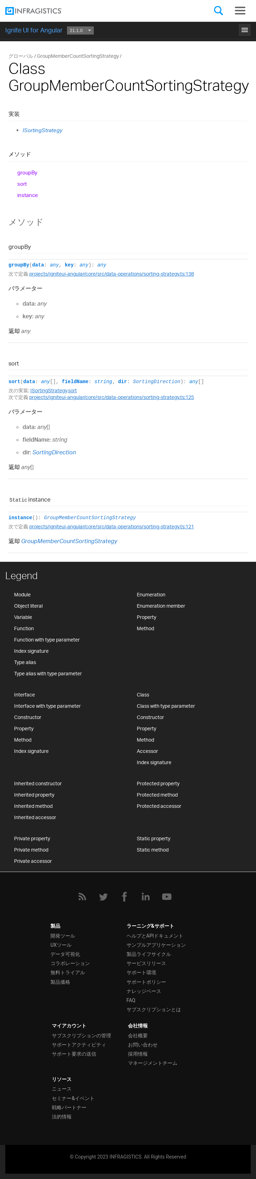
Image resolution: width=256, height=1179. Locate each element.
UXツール (61, 945)
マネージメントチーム (152, 1063)
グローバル (20, 56)
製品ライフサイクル (149, 954)
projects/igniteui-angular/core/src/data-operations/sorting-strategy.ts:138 (111, 274)
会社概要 (138, 1035)
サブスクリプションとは (154, 1009)
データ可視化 (65, 954)
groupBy (27, 172)
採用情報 (138, 1054)
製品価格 (60, 982)
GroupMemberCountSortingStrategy (90, 518)
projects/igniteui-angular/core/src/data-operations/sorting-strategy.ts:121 (111, 526)
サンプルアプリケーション (156, 945)
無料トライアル (67, 972)
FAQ (131, 1000)
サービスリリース (146, 963)
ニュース (62, 1089)
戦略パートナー (69, 1107)
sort (22, 183)
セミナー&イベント (73, 1098)
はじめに (128, 28)
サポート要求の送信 (74, 1054)
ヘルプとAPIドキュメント (155, 936)
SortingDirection (156, 382)
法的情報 (62, 1116)
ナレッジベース (144, 991)
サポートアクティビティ (79, 1045)
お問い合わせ (143, 1045)
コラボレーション (70, 963)
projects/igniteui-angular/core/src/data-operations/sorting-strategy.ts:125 (111, 397)
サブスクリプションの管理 (81, 1035)
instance (27, 195)
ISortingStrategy (42, 130)
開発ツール (62, 936)
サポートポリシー (146, 982)
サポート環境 (141, 972)
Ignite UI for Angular (34, 30)
